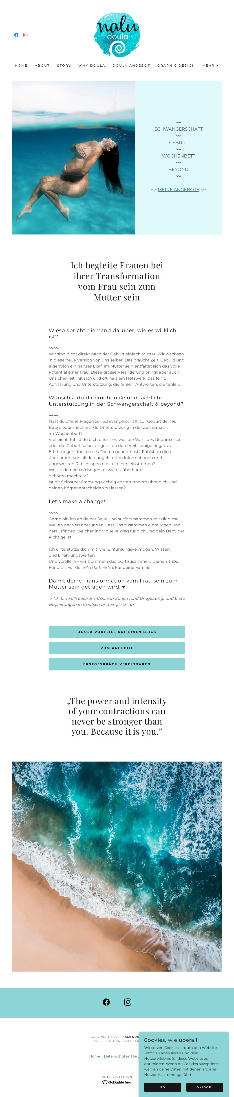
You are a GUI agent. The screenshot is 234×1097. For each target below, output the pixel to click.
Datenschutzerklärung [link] (124, 1056)
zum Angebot (117, 648)
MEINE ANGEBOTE (178, 189)
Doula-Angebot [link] (131, 65)
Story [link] (64, 65)
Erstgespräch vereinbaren (117, 664)
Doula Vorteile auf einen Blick (117, 632)
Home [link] (21, 65)
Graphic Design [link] (176, 65)
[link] (16, 35)
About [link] (42, 65)
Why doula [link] (91, 65)
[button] (210, 65)
